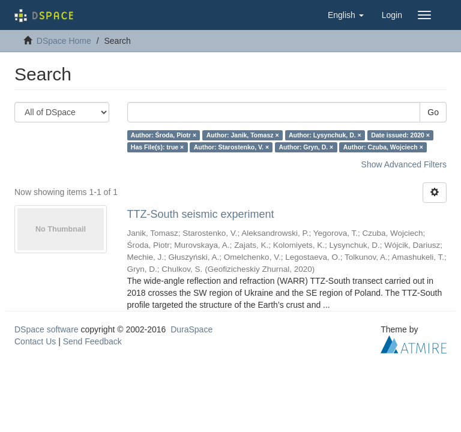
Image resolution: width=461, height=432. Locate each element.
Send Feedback (92, 341)
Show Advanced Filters (404, 164)
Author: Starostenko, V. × (231, 147)
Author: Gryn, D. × (306, 147)
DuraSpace (191, 329)
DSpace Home (64, 41)
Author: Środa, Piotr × (163, 135)
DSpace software (46, 329)
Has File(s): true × (157, 147)
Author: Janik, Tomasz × (242, 135)
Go (433, 112)
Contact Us (35, 341)
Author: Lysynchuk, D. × (325, 135)
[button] (346, 15)
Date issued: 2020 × (400, 135)
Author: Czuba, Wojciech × (383, 147)
